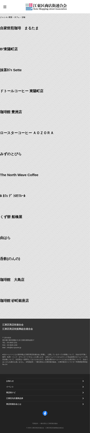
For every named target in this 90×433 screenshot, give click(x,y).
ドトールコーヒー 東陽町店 (21, 91)
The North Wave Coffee (19, 175)
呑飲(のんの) (10, 259)
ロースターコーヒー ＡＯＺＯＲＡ (27, 133)
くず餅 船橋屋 (11, 217)
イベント (10, 387)
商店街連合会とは (13, 404)
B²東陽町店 (9, 49)
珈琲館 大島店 (12, 280)
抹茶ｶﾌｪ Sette (11, 70)
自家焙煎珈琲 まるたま (19, 28)
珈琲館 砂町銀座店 (14, 301)
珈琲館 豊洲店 (11, 112)
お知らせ (10, 381)
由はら (5, 238)
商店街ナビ (11, 393)
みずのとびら (11, 154)
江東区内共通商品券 (14, 398)
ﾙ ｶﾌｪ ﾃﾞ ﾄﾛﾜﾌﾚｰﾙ (12, 196)
